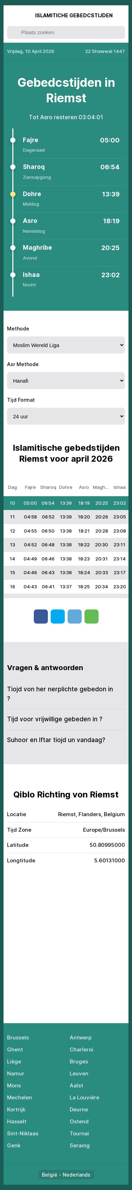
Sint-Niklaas (22, 1133)
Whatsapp (91, 616)
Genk (13, 1145)
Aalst (76, 1085)
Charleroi (81, 1049)
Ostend (79, 1121)
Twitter (58, 616)
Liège (14, 1061)
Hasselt (16, 1121)
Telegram (75, 616)
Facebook (41, 616)
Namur (15, 1073)
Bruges (79, 1061)
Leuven (79, 1073)
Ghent (15, 1049)
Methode (18, 329)
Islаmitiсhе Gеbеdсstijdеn (74, 15)
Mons (14, 1085)
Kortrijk (16, 1109)
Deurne (79, 1109)
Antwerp (81, 1037)
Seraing (80, 1145)
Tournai (79, 1133)
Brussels (18, 1037)
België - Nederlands (66, 1175)
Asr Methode (23, 364)
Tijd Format (21, 400)
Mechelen (19, 1097)
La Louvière (84, 1097)
